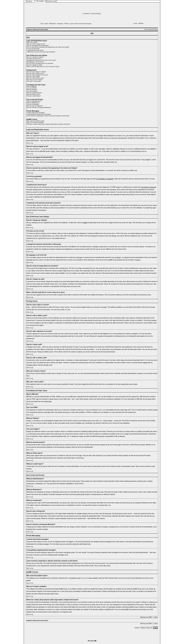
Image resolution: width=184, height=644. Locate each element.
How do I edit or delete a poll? (35, 78)
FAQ (42, 23)
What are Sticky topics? (33, 94)
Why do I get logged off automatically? (37, 45)
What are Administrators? (33, 101)
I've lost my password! (32, 48)
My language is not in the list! (35, 62)
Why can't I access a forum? (34, 79)
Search (46, 23)
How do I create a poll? (33, 76)
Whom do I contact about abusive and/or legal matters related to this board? (48, 124)
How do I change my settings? (35, 57)
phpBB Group (81, 578)
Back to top (29, 143)
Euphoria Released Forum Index (37, 29)
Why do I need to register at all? (35, 44)
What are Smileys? (31, 89)
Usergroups (60, 23)
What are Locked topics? (33, 96)
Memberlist (52, 23)
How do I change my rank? (34, 65)
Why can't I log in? (31, 42)
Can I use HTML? (31, 88)
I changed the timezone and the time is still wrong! (41, 60)
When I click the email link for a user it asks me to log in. (43, 66)
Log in (135, 23)
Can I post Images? (32, 91)
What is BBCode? (31, 86)
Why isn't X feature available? (35, 122)
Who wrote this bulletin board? (35, 121)
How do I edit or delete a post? (35, 73)
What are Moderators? (32, 102)
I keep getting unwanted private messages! (38, 114)
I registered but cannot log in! (35, 50)
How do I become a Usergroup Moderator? (38, 107)
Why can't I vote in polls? (33, 81)
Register (141, 23)
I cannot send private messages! (35, 112)
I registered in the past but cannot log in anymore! (40, 52)
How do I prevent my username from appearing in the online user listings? (47, 47)
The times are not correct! (33, 58)
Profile (66, 23)
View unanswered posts (151, 29)
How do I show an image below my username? (39, 63)
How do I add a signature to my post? (37, 75)
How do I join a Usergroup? (34, 106)
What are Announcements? (34, 92)
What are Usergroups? (32, 104)
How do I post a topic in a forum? (36, 71)
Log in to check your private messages (80, 23)
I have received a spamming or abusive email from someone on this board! (47, 116)
